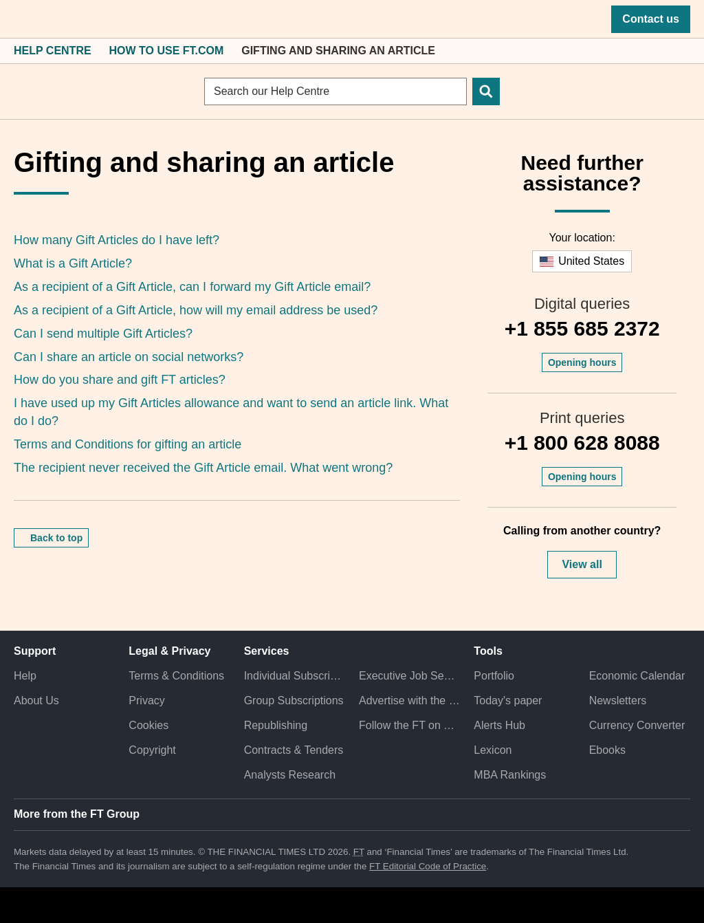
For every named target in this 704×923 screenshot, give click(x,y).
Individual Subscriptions (294, 676)
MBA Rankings (510, 775)
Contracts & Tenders (294, 750)
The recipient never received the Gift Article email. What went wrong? (203, 468)
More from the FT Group (77, 814)
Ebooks (607, 750)
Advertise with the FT (409, 700)
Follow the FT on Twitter (409, 725)
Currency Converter (637, 725)
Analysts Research (290, 775)
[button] (20, 19)
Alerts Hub (499, 725)
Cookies (148, 725)
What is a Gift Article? (73, 263)
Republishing (276, 725)
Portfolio (494, 676)
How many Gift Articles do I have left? (116, 240)
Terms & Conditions (176, 676)
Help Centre (52, 50)
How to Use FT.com (166, 50)
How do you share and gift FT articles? (120, 380)
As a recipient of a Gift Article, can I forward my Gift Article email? (192, 287)
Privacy (146, 700)
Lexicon (493, 750)
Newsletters (618, 700)
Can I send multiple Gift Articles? (103, 333)
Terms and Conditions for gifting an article (127, 444)
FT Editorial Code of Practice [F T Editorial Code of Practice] (427, 866)
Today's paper (508, 700)
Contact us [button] (650, 19)
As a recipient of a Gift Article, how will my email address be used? (195, 310)
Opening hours (582, 362)
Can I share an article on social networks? (128, 357)
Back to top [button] (56, 537)
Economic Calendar (637, 676)
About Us (36, 700)
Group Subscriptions (294, 700)
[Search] (486, 91)
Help (25, 676)
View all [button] (582, 564)
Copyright (152, 750)
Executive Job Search (409, 676)
